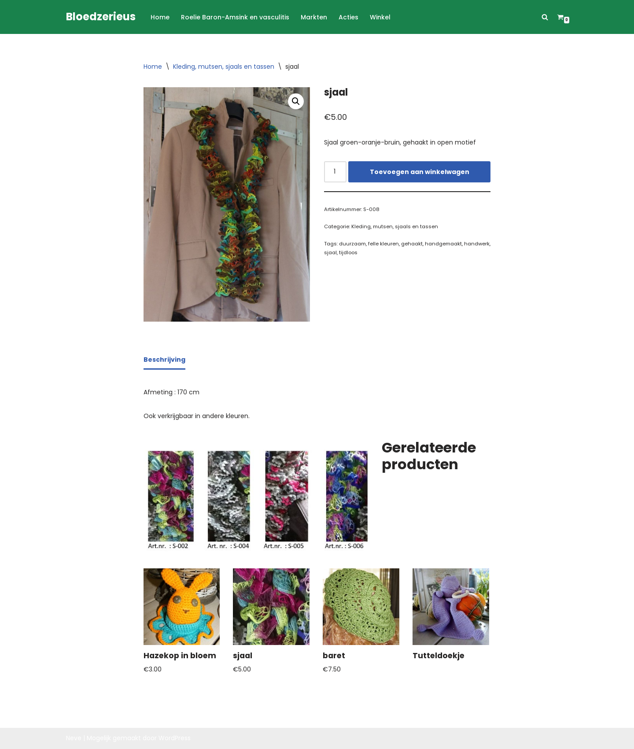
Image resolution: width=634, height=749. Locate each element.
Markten (314, 17)
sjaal (330, 252)
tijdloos (348, 252)
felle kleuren (383, 243)
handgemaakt (443, 243)
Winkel (380, 17)
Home (160, 17)
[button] (296, 101)
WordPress (174, 738)
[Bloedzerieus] (101, 17)
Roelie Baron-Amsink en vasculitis (235, 17)
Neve (73, 738)
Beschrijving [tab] (164, 359)
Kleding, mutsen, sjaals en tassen (223, 66)
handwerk (477, 243)
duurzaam (352, 243)
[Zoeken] (545, 17)
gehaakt (412, 243)
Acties (348, 17)
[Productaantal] (335, 171)
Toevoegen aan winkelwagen (419, 171)
